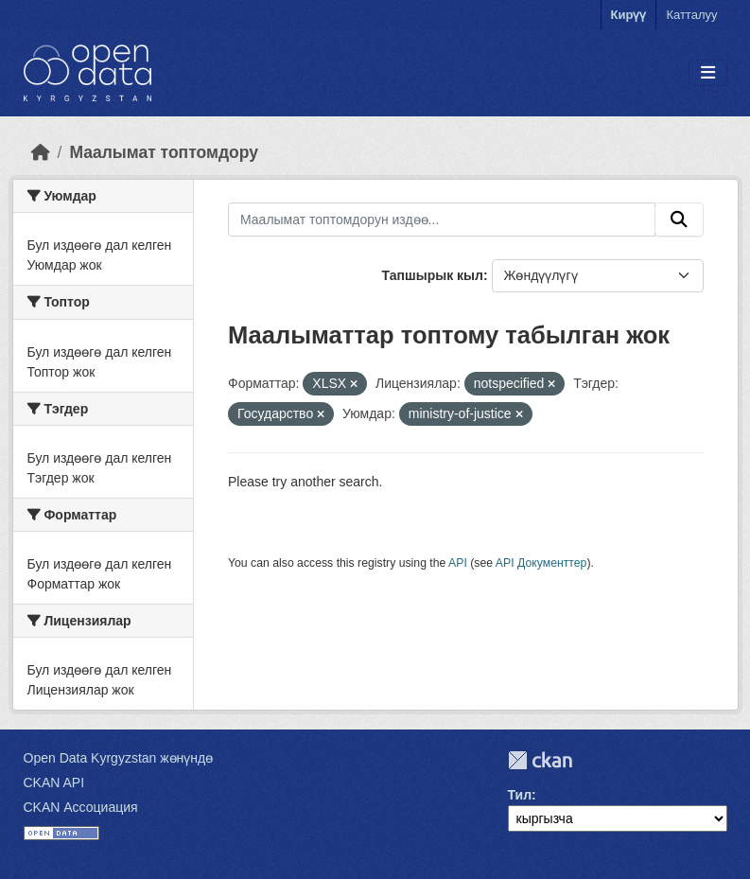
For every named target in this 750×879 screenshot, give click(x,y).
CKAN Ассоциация (81, 807)
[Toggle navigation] (708, 73)
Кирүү (629, 15)
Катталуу (691, 15)
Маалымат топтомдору (163, 152)
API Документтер (541, 563)
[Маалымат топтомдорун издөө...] (441, 219)
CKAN (540, 760)
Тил (520, 794)
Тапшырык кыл (432, 275)
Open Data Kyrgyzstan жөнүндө (119, 757)
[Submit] (679, 219)
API (457, 563)
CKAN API (54, 782)
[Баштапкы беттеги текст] (40, 152)
